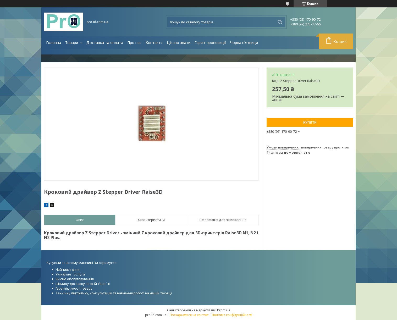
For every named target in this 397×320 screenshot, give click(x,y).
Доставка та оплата (104, 42)
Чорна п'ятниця (244, 42)
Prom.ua (223, 310)
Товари (72, 42)
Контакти (154, 42)
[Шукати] (280, 22)
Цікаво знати (178, 42)
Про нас (134, 42)
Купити (310, 122)
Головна (53, 42)
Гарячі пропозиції (210, 42)
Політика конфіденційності (232, 315)
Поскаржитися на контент (189, 315)
